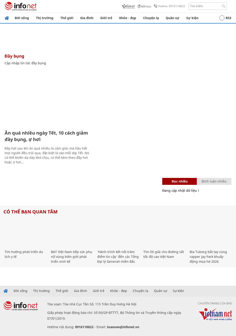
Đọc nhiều (180, 181)
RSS (225, 18)
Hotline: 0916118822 (168, 6)
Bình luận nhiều (214, 181)
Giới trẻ (106, 18)
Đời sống (22, 18)
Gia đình (86, 18)
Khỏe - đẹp (127, 18)
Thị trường (44, 18)
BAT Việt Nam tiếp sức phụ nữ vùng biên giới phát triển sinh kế (71, 257)
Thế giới (66, 18)
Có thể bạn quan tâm (30, 212)
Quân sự (172, 18)
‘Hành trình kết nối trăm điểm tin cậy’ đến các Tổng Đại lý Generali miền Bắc (118, 257)
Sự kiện (192, 18)
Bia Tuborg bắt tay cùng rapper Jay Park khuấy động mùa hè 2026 (208, 257)
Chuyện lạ (151, 18)
